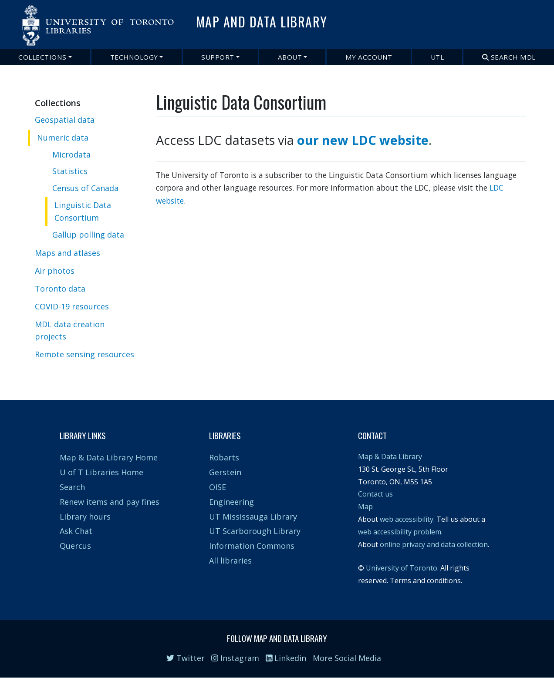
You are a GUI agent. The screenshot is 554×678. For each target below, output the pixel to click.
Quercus (75, 545)
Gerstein (225, 472)
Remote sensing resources (84, 354)
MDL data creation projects (70, 330)
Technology (134, 57)
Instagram (235, 658)
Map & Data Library (390, 456)
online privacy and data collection (434, 544)
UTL (437, 57)
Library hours (85, 516)
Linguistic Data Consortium (82, 211)
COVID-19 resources (72, 306)
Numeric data (62, 137)
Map (365, 506)
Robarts (224, 457)
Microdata (71, 154)
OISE (217, 487)
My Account (368, 57)
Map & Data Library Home (109, 457)
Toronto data (60, 288)
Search (72, 487)
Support (217, 57)
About (290, 57)
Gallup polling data (88, 234)
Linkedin (286, 658)
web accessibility (406, 519)
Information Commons (251, 545)
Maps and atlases (67, 253)
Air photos (54, 270)
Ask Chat (76, 531)
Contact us (375, 494)
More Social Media (347, 658)
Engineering (231, 502)
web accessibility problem (399, 532)
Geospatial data (65, 119)
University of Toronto (401, 568)
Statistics (70, 171)
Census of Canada (85, 188)
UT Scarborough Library (255, 531)
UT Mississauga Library (253, 516)
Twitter (185, 658)
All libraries (230, 560)
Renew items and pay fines (109, 502)
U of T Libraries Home (101, 472)
